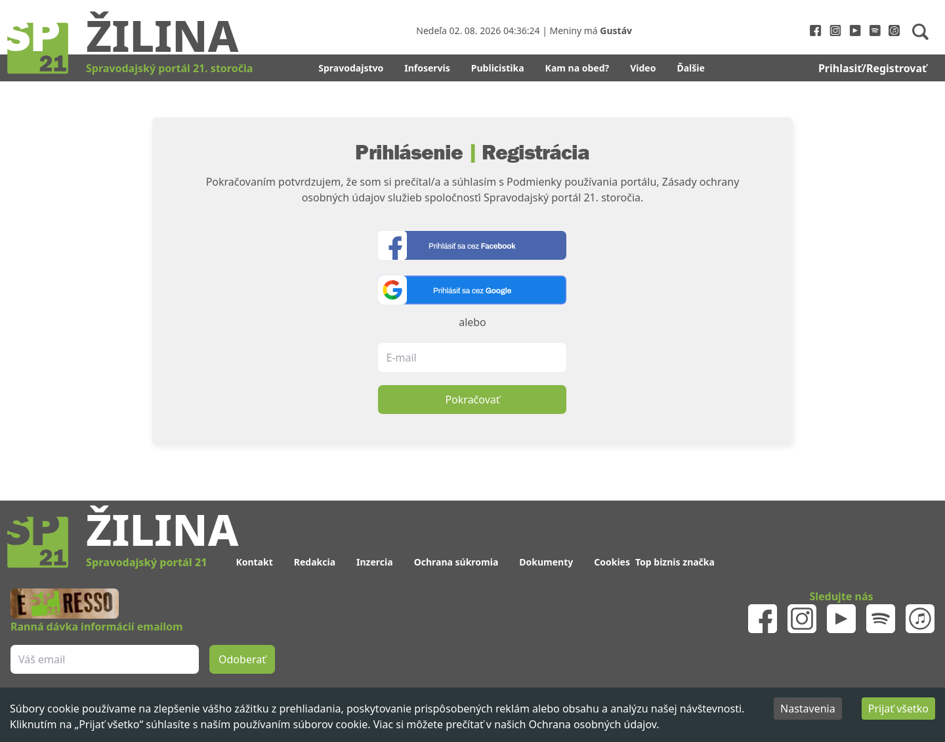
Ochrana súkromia (456, 562)
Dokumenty (546, 562)
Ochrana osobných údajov (593, 724)
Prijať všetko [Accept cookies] (898, 708)
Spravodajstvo (350, 68)
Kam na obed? (577, 68)
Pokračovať (472, 399)
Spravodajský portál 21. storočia (169, 68)
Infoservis (427, 68)
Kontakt (254, 562)
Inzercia (374, 562)
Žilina (162, 34)
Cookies (612, 562)
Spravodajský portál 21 (146, 562)
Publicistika (497, 68)
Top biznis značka (675, 562)
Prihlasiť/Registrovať (872, 68)
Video (643, 68)
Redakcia (314, 562)
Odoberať (242, 659)
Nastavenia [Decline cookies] (807, 708)
